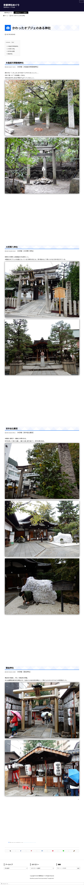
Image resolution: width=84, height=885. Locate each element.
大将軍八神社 (11, 49)
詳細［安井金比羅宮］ (27, 432)
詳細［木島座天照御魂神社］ (29, 67)
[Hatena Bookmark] (42, 850)
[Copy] (74, 850)
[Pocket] (52, 850)
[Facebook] (21, 850)
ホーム (6, 15)
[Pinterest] (31, 850)
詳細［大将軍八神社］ (27, 251)
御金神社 (9, 54)
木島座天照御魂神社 (12, 46)
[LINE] (63, 850)
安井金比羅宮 (11, 51)
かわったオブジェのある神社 (18, 15)
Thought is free (50, 878)
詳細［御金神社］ (25, 672)
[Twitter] (10, 850)
